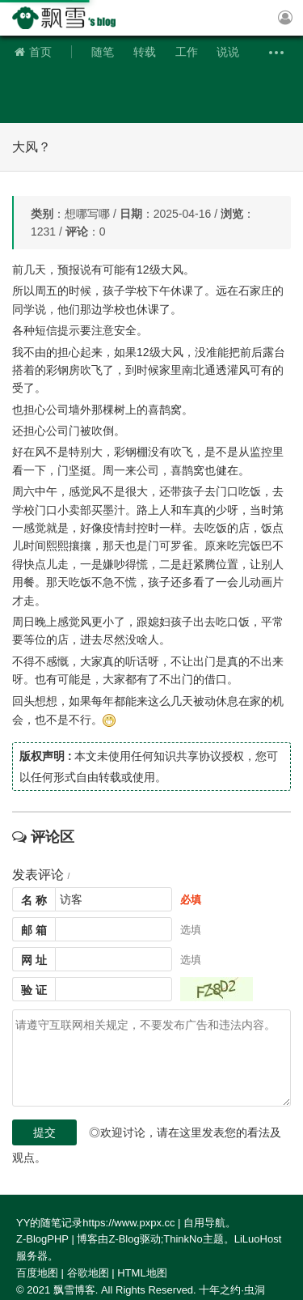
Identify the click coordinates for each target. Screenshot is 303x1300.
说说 (228, 51)
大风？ (31, 147)
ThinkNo (182, 1239)
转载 (144, 51)
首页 (33, 51)
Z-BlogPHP (42, 1239)
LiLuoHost (258, 1239)
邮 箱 (34, 930)
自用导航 (204, 1223)
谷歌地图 (88, 1273)
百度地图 (37, 1273)
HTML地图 (141, 1273)
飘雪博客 (68, 18)
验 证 (34, 989)
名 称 (34, 900)
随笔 (102, 51)
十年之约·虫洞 (232, 1290)
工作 (186, 51)
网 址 (34, 960)
